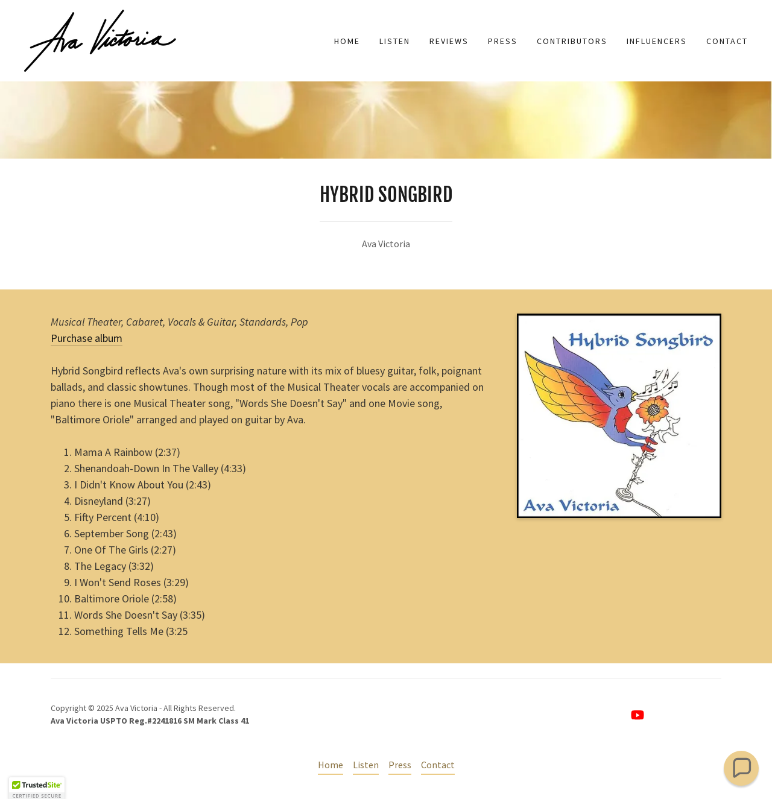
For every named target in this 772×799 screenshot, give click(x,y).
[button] (741, 768)
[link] (100, 39)
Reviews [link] (449, 41)
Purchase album (86, 338)
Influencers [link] (657, 41)
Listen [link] (394, 41)
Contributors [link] (572, 41)
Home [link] (347, 41)
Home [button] (330, 765)
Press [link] (502, 41)
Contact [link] (727, 41)
